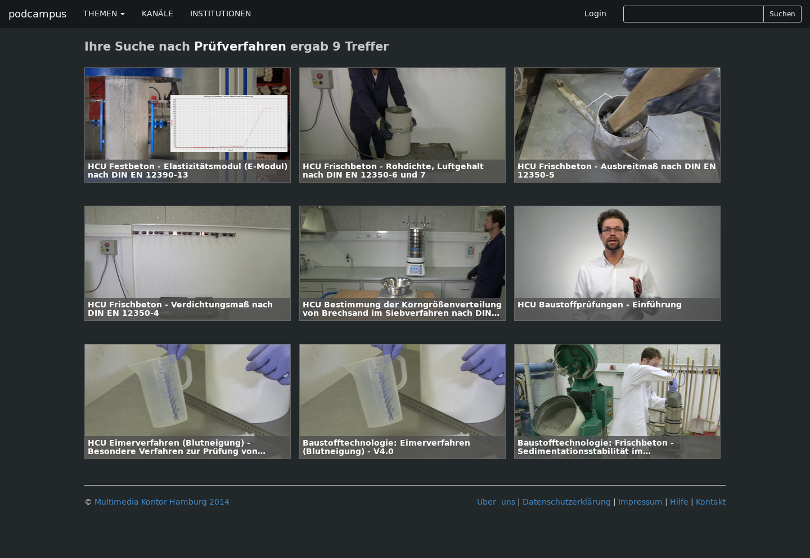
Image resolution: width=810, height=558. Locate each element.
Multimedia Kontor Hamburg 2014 (162, 502)
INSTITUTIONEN (220, 14)
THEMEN (104, 14)
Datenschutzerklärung (567, 502)
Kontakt (711, 502)
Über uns (496, 502)
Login (595, 14)
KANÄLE (157, 14)
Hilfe (679, 502)
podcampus (37, 14)
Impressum (640, 502)
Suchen (782, 14)
